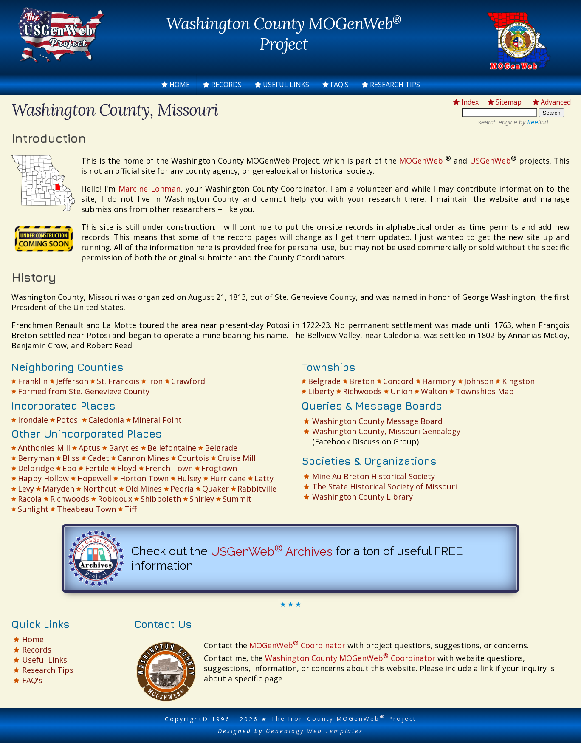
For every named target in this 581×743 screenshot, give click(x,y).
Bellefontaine (171, 448)
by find (532, 122)
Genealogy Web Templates (314, 731)
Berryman (36, 458)
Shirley (201, 499)
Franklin (33, 381)
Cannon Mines (143, 458)
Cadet (98, 458)
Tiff (130, 509)
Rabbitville (256, 488)
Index (466, 102)
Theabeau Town (86, 509)
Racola (30, 499)
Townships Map (485, 391)
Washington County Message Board (377, 421)
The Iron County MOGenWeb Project (343, 719)
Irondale (33, 420)
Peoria (182, 488)
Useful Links (282, 84)
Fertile (97, 468)
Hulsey (189, 478)
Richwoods (69, 499)
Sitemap (505, 102)
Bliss (70, 458)
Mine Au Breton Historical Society (373, 476)
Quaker (215, 488)
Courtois (193, 458)
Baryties (124, 448)
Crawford (188, 381)
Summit (237, 499)
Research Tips (391, 84)
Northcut (100, 488)
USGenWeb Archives (272, 552)
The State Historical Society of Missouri (384, 486)
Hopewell (94, 478)
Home (175, 84)
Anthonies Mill (44, 448)
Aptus (89, 448)
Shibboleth (161, 499)
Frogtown (219, 468)
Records (222, 84)
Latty (264, 478)
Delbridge (36, 468)
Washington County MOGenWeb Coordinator (350, 658)
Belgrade (221, 448)
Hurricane (228, 478)
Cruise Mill (236, 458)
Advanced (552, 102)
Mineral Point (157, 420)
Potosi (68, 420)
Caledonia (106, 420)
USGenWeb (490, 160)
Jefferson (72, 381)
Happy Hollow (43, 478)
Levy (26, 488)
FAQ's (335, 84)
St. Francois (118, 381)
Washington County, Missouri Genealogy (386, 431)
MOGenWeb (422, 160)
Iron (155, 381)
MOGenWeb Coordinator (297, 645)
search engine (497, 122)
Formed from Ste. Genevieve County (83, 391)
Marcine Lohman (149, 189)
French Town (169, 468)
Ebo (69, 468)
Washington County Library (362, 497)
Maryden (58, 488)
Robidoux (115, 499)
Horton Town (144, 478)
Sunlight (33, 509)
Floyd (127, 468)
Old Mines (143, 488)
